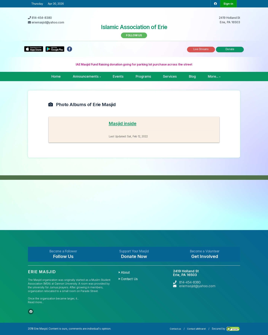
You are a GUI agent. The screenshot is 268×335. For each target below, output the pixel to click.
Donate (230, 49)
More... (214, 76)
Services (170, 76)
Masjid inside (122, 123)
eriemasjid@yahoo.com (197, 286)
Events (118, 76)
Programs (143, 76)
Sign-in (228, 3)
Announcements (87, 76)
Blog (192, 76)
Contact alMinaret (196, 328)
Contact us (175, 328)
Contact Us (128, 279)
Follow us (134, 35)
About (124, 272)
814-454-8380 (190, 282)
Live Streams (201, 49)
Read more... (36, 302)
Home (56, 76)
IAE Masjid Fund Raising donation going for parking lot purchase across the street (134, 64)
